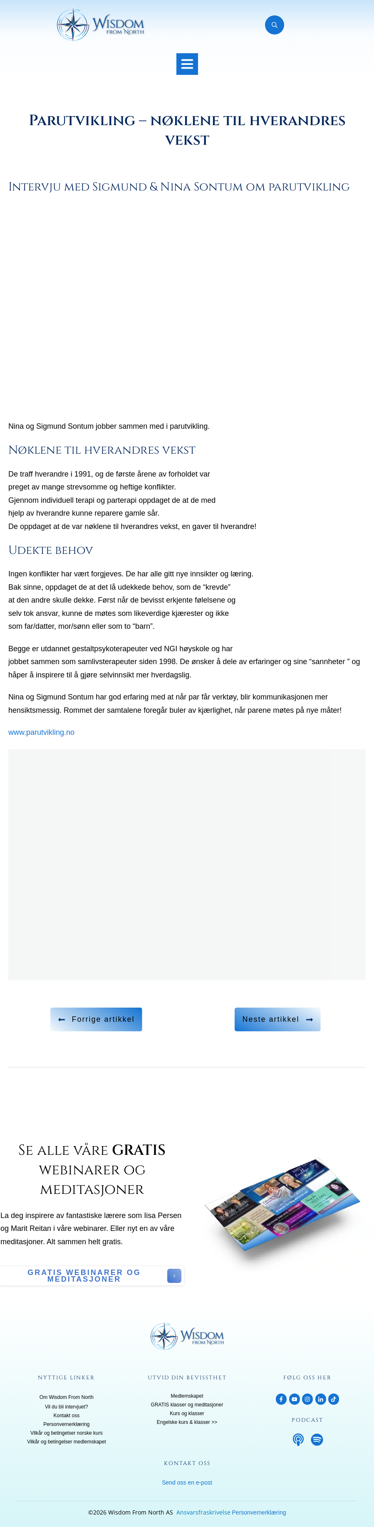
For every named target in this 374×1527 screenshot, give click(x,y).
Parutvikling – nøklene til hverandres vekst (187, 130)
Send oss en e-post (187, 1482)
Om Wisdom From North (67, 1397)
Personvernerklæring (66, 1424)
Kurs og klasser (187, 1413)
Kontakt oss (66, 1415)
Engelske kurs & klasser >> (187, 1422)
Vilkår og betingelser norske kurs (66, 1433)
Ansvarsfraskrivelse (203, 1512)
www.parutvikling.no (41, 732)
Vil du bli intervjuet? (66, 1407)
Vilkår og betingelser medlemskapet (66, 1442)
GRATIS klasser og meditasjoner (187, 1405)
